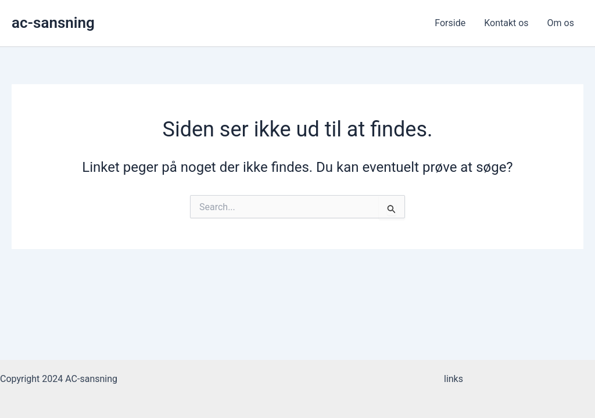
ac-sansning (53, 22)
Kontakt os (506, 22)
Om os (560, 22)
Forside (450, 22)
